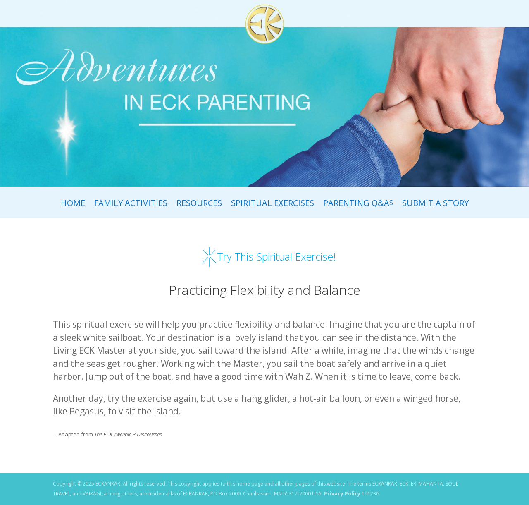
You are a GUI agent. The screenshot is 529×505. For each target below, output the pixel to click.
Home (73, 204)
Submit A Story (435, 204)
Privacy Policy (342, 493)
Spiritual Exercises (272, 204)
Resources (199, 204)
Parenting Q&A (358, 204)
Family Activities (130, 204)
